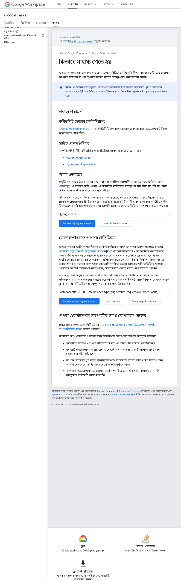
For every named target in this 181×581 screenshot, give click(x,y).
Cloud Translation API (81, 41)
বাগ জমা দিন (113, 301)
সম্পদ (107, 4)
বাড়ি (59, 4)
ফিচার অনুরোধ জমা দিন (144, 301)
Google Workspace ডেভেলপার (77, 129)
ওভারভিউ (9, 22)
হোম (61, 53)
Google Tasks (15, 15)
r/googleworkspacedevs (81, 164)
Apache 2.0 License (62, 394)
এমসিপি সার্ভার (128, 4)
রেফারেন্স (41, 22)
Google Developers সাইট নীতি (125, 394)
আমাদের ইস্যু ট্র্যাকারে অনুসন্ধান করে (80, 251)
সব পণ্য (88, 4)
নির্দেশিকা (25, 22)
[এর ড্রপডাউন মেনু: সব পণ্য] (96, 4)
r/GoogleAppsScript (78, 158)
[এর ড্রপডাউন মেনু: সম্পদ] (114, 4)
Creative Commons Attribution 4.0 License (118, 391)
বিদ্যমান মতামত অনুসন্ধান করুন (79, 301)
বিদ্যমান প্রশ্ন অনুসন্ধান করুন (77, 223)
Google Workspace (77, 53)
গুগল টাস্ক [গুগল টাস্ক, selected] (72, 4)
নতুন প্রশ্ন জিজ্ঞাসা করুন (115, 223)
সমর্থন (113, 53)
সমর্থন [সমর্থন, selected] (55, 22)
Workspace (28, 4)
